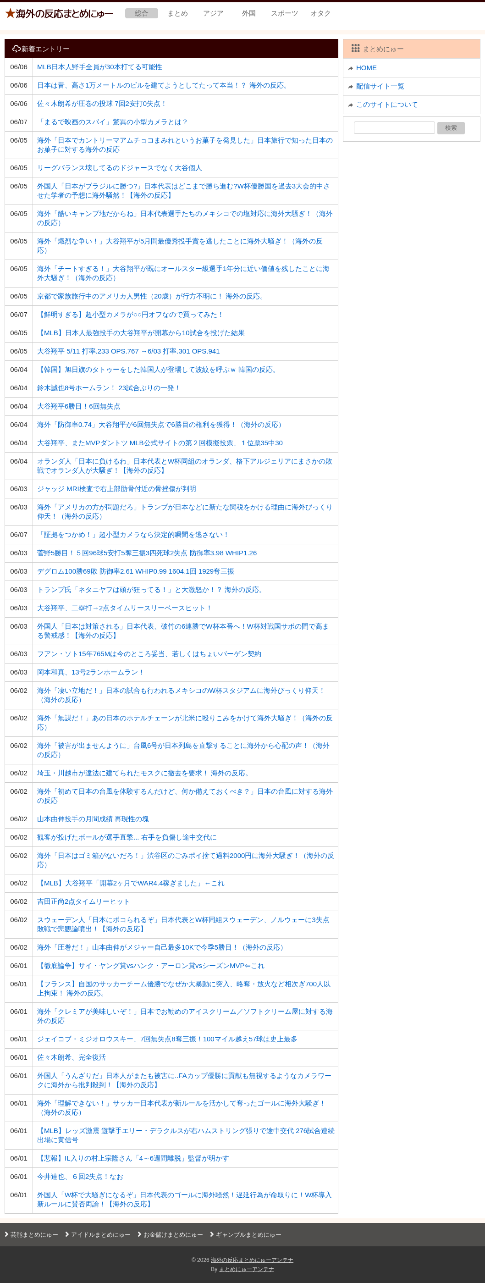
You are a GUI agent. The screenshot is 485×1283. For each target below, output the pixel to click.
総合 (142, 13)
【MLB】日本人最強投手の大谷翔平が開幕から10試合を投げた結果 (141, 333)
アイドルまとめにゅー (97, 1234)
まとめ (177, 13)
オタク (320, 13)
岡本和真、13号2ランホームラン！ (91, 672)
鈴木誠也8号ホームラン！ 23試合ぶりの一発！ (109, 388)
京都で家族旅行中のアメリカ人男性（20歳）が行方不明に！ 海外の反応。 (152, 296)
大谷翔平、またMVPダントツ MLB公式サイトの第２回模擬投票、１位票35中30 (160, 443)
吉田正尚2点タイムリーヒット (83, 901)
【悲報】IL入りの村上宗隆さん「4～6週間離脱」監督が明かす (133, 1158)
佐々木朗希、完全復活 (71, 1057)
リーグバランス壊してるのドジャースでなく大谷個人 (119, 167)
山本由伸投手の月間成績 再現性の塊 (93, 819)
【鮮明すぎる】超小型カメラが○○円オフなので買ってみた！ (130, 314)
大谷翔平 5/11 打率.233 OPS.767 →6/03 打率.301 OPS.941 (128, 351)
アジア (213, 13)
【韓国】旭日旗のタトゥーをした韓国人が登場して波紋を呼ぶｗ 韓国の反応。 (158, 369)
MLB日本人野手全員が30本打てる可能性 (99, 67)
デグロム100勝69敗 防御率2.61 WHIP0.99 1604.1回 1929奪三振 (135, 571)
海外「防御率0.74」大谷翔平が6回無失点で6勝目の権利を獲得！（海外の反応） (161, 424)
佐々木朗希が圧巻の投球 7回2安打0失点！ (102, 103)
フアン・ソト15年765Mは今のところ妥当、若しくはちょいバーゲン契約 (149, 654)
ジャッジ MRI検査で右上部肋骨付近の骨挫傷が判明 (116, 488)
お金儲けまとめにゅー (169, 1234)
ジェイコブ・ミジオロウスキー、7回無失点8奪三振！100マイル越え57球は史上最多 (167, 1039)
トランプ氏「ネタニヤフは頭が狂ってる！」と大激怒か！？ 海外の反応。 (151, 589)
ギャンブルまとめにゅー (244, 1234)
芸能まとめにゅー (30, 1234)
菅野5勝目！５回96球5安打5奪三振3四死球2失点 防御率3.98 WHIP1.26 (147, 553)
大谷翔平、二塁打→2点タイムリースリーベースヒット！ (125, 608)
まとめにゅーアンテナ (246, 1269)
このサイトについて (387, 104)
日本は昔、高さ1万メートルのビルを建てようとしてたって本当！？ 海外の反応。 (164, 85)
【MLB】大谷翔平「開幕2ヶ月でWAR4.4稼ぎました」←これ (131, 883)
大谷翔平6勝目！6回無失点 (79, 406)
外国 (249, 13)
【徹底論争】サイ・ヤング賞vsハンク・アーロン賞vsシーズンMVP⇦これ (151, 965)
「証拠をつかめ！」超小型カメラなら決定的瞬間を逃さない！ (133, 534)
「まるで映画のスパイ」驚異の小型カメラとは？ (112, 122)
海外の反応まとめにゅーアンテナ (252, 1260)
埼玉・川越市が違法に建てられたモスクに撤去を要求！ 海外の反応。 (144, 773)
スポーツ (284, 13)
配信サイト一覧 (380, 86)
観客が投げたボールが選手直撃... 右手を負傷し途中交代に (127, 837)
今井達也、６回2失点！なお (80, 1176)
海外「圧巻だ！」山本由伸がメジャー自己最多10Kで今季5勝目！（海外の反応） (162, 947)
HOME (366, 68)
